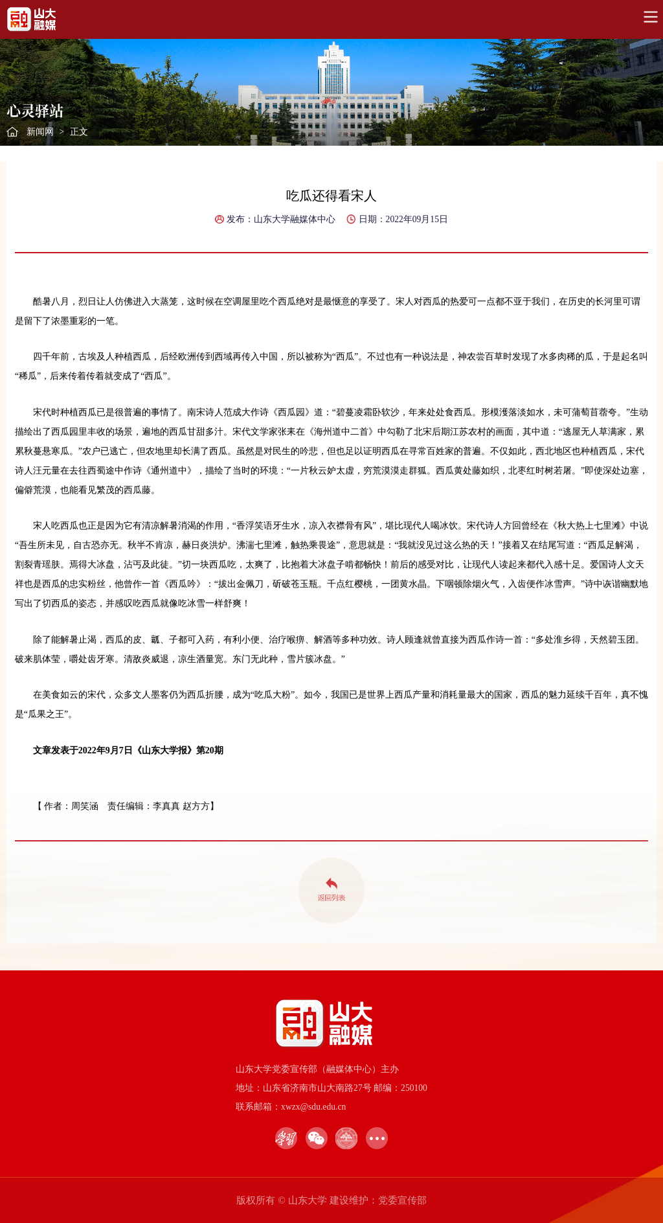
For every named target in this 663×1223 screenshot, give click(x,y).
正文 (79, 132)
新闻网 (40, 132)
